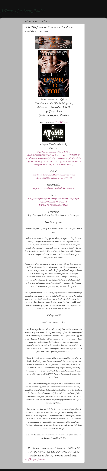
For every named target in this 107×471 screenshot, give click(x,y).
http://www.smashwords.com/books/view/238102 (53, 188)
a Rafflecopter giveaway (35, 459)
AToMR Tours (61, 122)
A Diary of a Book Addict (22, 11)
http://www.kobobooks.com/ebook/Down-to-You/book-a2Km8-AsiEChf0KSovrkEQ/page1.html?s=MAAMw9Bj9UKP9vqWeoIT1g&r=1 (53, 201)
